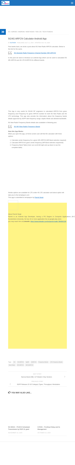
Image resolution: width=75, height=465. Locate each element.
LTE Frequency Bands (56, 362)
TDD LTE (38, 32)
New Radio (30, 32)
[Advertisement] (37, 17)
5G (9, 32)
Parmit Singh (39, 197)
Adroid (14, 32)
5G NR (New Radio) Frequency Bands (27, 126)
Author (13, 42)
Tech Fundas (48, 32)
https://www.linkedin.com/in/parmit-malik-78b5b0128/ (48, 221)
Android (21, 32)
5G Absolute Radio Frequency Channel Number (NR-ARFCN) (35, 53)
